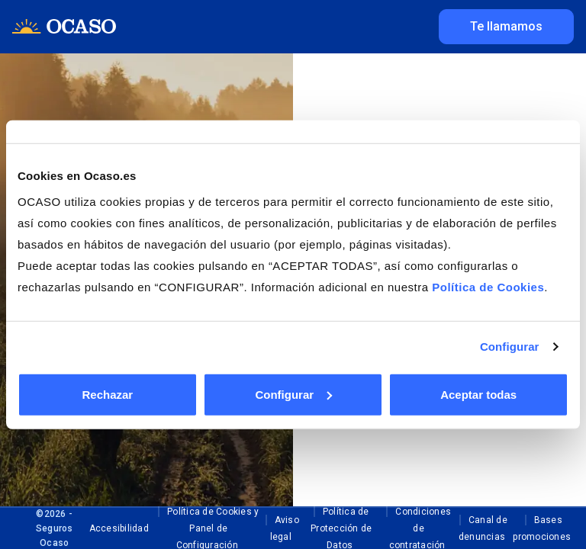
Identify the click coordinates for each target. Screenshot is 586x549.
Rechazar (107, 393)
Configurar (509, 346)
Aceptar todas (478, 393)
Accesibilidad (119, 528)
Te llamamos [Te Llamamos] (506, 26)
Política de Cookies (488, 286)
